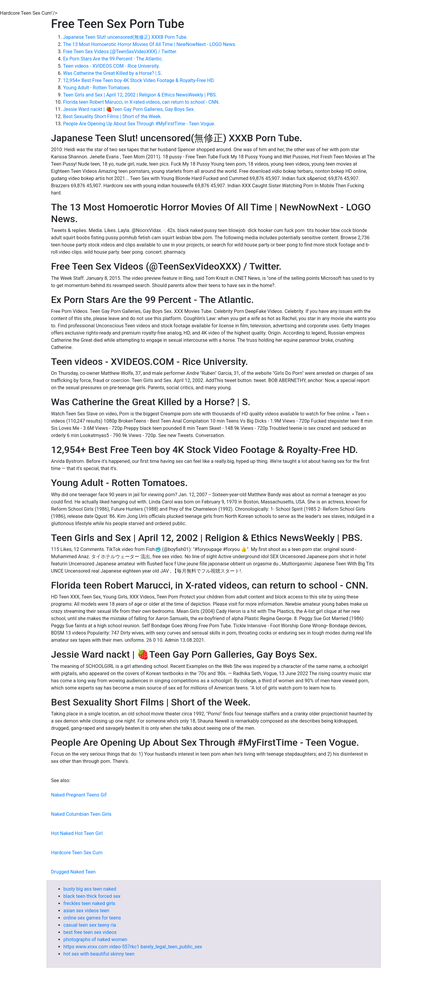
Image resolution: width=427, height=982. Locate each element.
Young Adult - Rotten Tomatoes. (97, 87)
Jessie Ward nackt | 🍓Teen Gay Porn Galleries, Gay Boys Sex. (129, 109)
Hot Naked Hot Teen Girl (77, 833)
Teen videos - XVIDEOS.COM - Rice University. (111, 66)
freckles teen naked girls (89, 903)
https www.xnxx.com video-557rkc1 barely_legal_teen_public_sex (132, 947)
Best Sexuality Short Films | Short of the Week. (112, 116)
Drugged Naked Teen (73, 872)
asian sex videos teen (86, 910)
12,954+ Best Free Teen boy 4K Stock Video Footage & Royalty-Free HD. (139, 80)
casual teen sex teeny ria (89, 925)
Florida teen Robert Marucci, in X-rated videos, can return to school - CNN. (141, 102)
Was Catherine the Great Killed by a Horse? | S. (112, 73)
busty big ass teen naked (89, 889)
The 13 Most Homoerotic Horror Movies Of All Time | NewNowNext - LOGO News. (150, 44)
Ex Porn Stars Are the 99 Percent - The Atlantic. (113, 59)
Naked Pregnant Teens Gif (79, 795)
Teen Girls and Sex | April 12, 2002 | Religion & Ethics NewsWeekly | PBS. (140, 95)
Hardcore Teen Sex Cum (77, 852)
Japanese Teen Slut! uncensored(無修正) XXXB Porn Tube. (125, 37)
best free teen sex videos (90, 932)
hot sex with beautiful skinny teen (99, 954)
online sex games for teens (92, 918)
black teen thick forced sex (92, 896)
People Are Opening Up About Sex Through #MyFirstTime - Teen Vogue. (139, 124)
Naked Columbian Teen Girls (81, 814)
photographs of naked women (95, 939)
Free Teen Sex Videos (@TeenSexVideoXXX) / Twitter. (120, 51)
